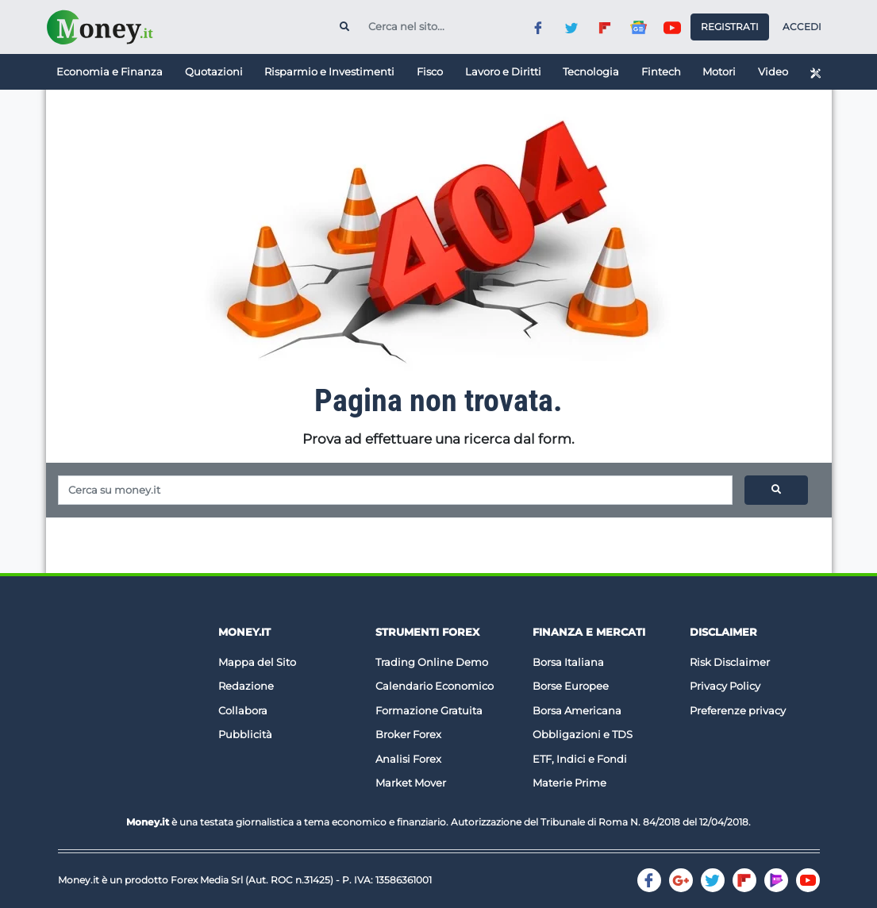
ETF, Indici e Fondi (580, 758)
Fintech (661, 71)
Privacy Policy (725, 685)
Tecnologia (591, 71)
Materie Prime (569, 782)
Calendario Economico (434, 685)
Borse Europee (571, 685)
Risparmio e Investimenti (329, 71)
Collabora (242, 710)
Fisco (430, 71)
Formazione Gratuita (429, 710)
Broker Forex (408, 734)
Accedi (802, 27)
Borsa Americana (577, 710)
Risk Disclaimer (730, 662)
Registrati (730, 27)
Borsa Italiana (568, 662)
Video (773, 71)
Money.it (244, 631)
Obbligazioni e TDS (583, 734)
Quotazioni (214, 71)
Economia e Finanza (109, 71)
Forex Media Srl (207, 880)
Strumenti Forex (427, 631)
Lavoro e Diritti (503, 71)
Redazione (246, 685)
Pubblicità (245, 734)
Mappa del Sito (257, 662)
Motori (719, 71)
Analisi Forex (408, 758)
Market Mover (410, 782)
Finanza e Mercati (589, 631)
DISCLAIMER (723, 631)
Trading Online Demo (431, 662)
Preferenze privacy (738, 710)
